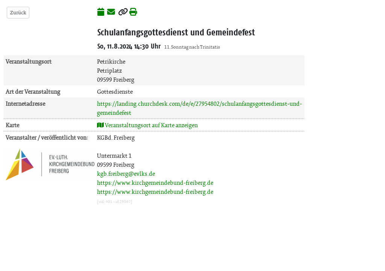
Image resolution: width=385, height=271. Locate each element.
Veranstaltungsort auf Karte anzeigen (147, 125)
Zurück (18, 12)
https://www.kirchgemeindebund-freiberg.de (155, 183)
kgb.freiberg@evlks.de (126, 174)
